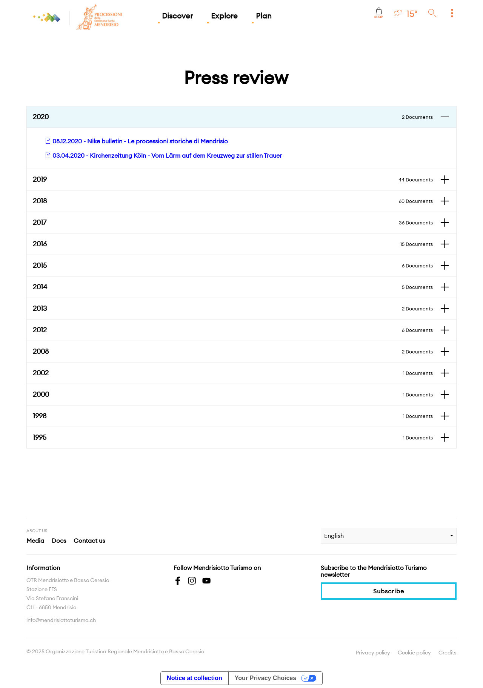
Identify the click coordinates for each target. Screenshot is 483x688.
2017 (233, 222)
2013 (233, 308)
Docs (59, 540)
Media (35, 540)
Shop (378, 13)
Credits (447, 652)
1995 (233, 437)
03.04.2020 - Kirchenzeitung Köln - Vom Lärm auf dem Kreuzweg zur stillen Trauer (163, 155)
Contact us (89, 540)
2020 (233, 116)
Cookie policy (414, 652)
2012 (233, 330)
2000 (233, 394)
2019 (233, 179)
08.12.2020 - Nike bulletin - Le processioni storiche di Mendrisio (136, 141)
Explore (224, 15)
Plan (264, 15)
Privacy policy (373, 652)
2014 (233, 287)
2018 (233, 201)
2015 (233, 265)
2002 (233, 373)
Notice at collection (194, 678)
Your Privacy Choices (265, 678)
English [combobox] (334, 535)
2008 (233, 351)
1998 (233, 416)
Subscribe (388, 591)
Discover (177, 15)
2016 (233, 244)
